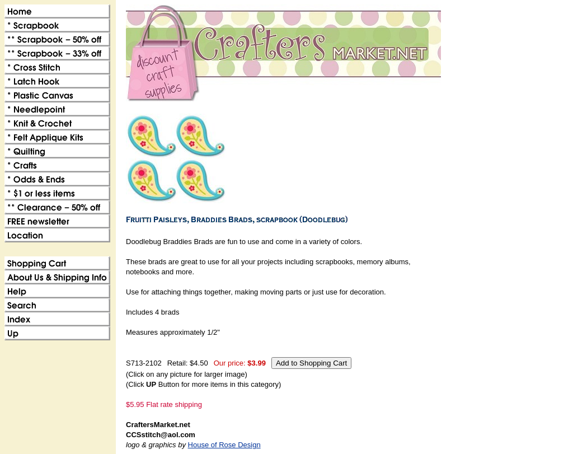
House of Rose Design (224, 445)
